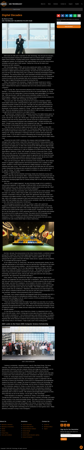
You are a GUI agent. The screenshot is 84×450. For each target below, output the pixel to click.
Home (3, 9)
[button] (58, 15)
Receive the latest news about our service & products (68, 20)
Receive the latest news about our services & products (69, 432)
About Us (43, 3)
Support (71, 3)
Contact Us (63, 3)
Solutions (55, 3)
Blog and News (9, 9)
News (49, 3)
